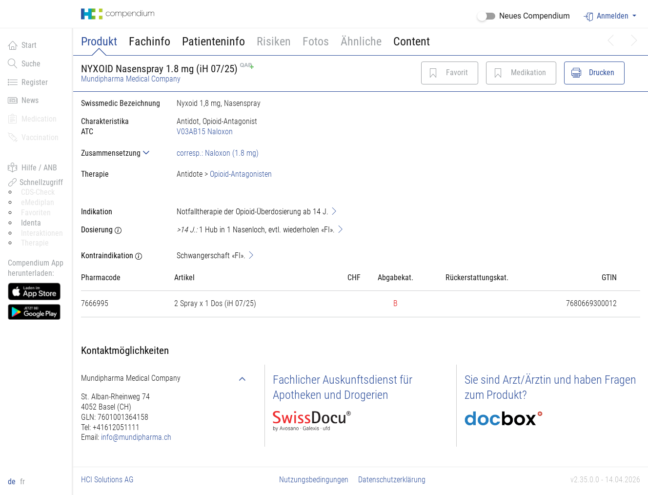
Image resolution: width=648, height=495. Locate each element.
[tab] (121, 153)
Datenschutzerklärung (391, 479)
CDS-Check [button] (38, 192)
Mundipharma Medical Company (131, 78)
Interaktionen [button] (42, 233)
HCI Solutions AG (107, 479)
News (23, 100)
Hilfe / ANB (32, 167)
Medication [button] (32, 119)
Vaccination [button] (33, 137)
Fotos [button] (316, 41)
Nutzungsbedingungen (313, 479)
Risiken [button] (274, 41)
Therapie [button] (35, 243)
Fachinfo (149, 41)
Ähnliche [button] (361, 41)
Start (22, 45)
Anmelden (607, 16)
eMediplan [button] (37, 202)
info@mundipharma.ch (136, 437)
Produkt (99, 41)
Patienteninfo (213, 41)
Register (28, 82)
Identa (31, 222)
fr (22, 481)
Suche (24, 63)
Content (411, 41)
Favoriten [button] (36, 212)
